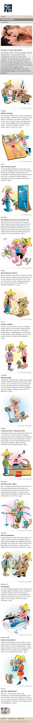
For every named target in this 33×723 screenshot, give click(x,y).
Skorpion (4, 481)
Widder (3, 111)
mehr (20, 127)
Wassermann (5, 637)
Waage (3, 428)
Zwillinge (4, 217)
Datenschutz (21, 718)
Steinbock (4, 584)
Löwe (3, 322)
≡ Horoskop (4, 22)
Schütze (3, 533)
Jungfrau (4, 375)
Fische (3, 689)
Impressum (11, 718)
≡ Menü (3, 16)
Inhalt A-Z (4, 718)
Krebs (3, 270)
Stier (2, 164)
